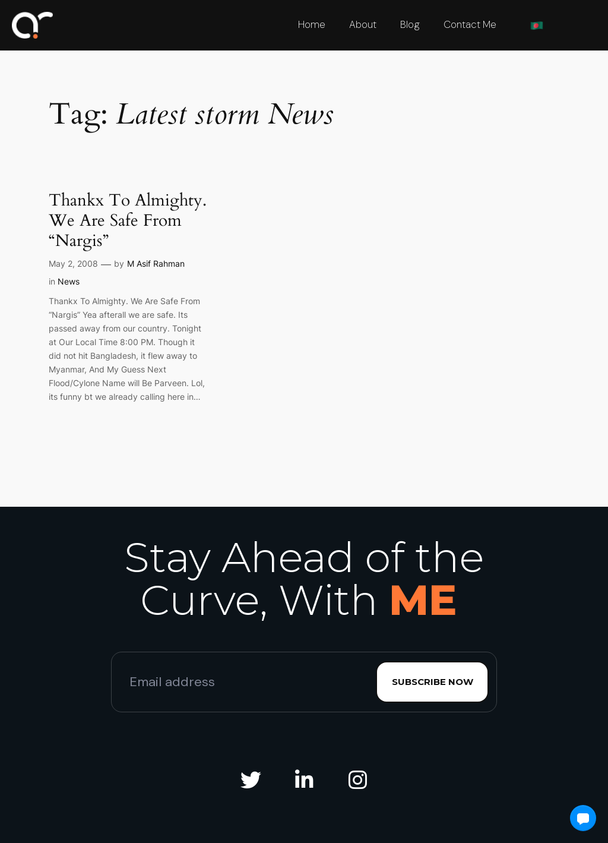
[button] (583, 818)
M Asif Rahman (156, 263)
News (69, 281)
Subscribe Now (432, 681)
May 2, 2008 (73, 263)
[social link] (250, 780)
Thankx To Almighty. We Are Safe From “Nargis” (128, 220)
